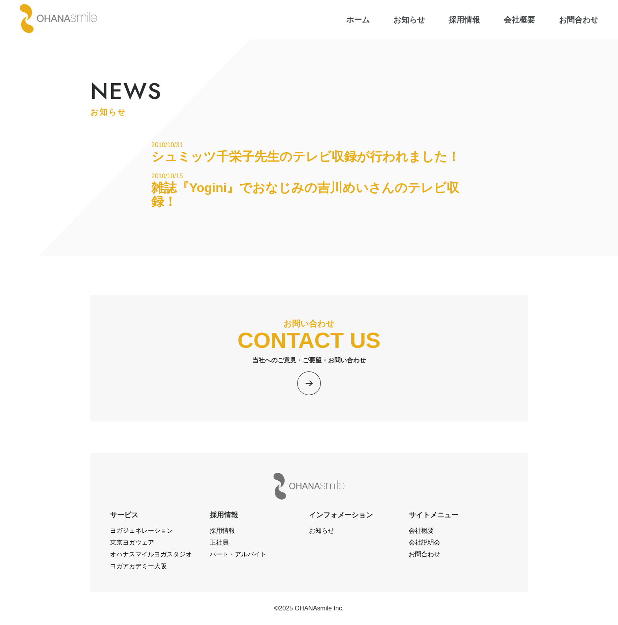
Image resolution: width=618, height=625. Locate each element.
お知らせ (321, 530)
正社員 (219, 542)
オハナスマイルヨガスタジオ (151, 554)
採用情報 (222, 530)
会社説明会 (424, 542)
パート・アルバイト (238, 554)
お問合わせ (424, 554)
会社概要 (421, 530)
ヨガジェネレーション (141, 530)
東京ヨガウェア (132, 542)
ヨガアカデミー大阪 (138, 566)
